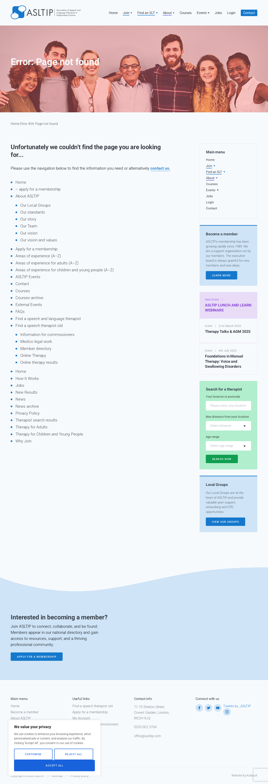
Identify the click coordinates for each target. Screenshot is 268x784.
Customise (33, 754)
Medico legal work (36, 341)
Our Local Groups (35, 205)
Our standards (32, 212)
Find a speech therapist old (39, 325)
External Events (28, 304)
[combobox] (228, 425)
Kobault (252, 775)
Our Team (28, 226)
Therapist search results (36, 420)
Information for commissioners (47, 334)
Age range (213, 436)
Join (126, 13)
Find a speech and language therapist (48, 318)
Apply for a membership (36, 249)
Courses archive (29, 297)
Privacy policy (79, 776)
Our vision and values (38, 240)
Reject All (73, 754)
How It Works (27, 378)
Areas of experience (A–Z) (38, 256)
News (20, 399)
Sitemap (57, 776)
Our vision (28, 233)
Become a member (25, 712)
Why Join (23, 441)
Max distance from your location (227, 416)
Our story (28, 219)
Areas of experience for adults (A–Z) (47, 263)
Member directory (35, 348)
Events (202, 13)
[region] (54, 748)
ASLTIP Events (27, 276)
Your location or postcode (223, 396)
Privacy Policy (27, 413)
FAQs (20, 311)
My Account (81, 718)
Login (231, 13)
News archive (27, 406)
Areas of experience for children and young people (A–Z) (64, 270)
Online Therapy (33, 355)
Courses (186, 13)
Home (113, 13)
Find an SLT (146, 13)
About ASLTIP (27, 196)
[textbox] (228, 425)
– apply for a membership (38, 189)
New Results (26, 392)
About (167, 13)
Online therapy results (39, 362)
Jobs (218, 13)
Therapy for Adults (31, 427)
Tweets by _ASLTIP (237, 706)
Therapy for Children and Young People (49, 434)
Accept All (54, 765)
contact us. (160, 168)
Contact (249, 13)
